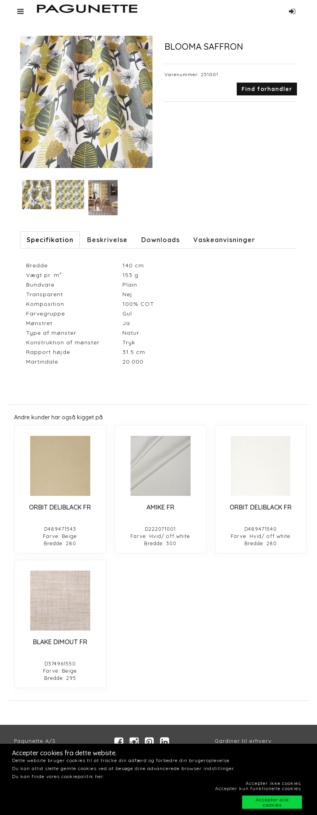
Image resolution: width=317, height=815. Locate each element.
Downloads (160, 240)
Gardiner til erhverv (243, 741)
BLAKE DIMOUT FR (60, 642)
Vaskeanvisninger (224, 240)
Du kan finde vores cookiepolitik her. (58, 776)
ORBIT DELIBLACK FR (60, 507)
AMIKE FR (160, 507)
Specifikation (49, 240)
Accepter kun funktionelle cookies (258, 788)
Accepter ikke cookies (273, 783)
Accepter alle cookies (272, 802)
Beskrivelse (107, 240)
